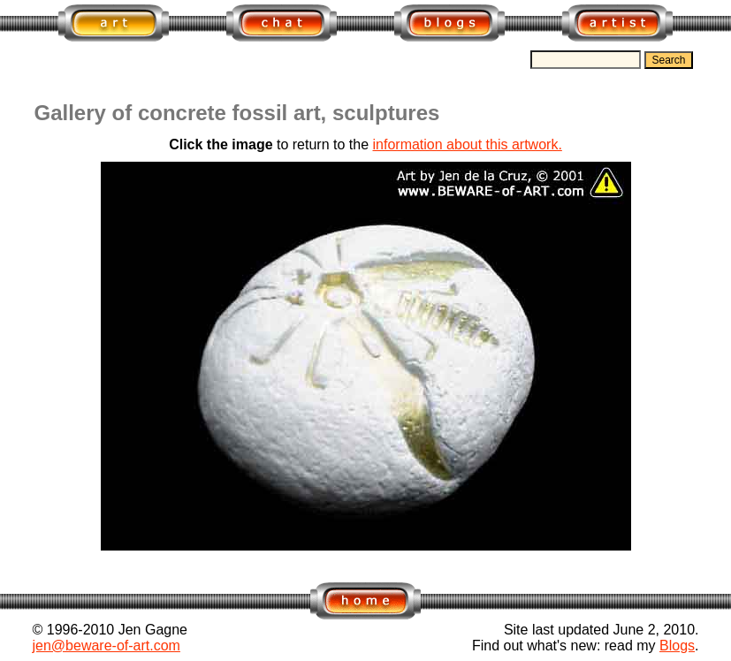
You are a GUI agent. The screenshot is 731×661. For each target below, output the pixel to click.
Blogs (677, 645)
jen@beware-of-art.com (106, 645)
